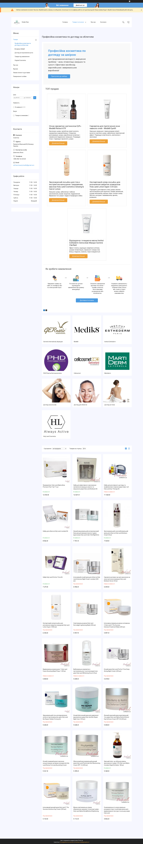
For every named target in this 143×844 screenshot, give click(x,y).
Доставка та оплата (87, 300)
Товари (15, 39)
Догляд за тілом (109, 405)
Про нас (93, 22)
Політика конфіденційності (82, 842)
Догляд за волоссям (49, 405)
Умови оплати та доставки (21, 72)
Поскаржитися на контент (67, 842)
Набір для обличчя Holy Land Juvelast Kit (55, 531)
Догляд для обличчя (80, 405)
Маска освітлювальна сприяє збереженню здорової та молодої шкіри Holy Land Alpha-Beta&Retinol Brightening (86, 809)
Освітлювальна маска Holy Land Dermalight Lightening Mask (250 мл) (84, 624)
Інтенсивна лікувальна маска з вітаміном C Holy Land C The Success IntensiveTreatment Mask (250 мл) (117, 625)
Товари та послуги (78, 22)
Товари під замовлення (22, 56)
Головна (65, 22)
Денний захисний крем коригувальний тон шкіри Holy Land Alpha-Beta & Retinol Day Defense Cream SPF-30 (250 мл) (116, 717)
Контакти (103, 22)
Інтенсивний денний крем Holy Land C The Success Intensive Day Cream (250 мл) (56, 808)
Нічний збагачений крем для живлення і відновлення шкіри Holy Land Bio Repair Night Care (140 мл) (86, 717)
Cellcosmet (77, 373)
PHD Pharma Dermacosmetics (52, 373)
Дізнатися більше (58, 143)
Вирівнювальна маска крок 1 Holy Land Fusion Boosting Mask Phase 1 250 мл (55, 670)
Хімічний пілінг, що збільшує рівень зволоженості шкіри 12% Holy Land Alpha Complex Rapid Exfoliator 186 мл (116, 763)
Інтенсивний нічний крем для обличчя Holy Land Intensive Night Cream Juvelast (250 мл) (86, 579)
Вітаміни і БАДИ (20, 49)
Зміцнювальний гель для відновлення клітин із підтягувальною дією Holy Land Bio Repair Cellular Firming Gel (55, 717)
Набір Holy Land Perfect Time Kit (53, 577)
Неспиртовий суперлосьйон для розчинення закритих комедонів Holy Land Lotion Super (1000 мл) (56, 625)
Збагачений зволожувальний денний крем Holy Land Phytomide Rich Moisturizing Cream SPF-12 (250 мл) (86, 763)
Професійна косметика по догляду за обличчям (23, 44)
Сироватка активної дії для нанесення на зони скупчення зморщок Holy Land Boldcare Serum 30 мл (117, 579)
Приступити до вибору (59, 76)
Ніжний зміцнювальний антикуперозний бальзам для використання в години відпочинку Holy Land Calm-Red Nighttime (86, 533)
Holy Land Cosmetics (49, 436)
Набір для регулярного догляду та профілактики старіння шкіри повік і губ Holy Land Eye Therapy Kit (116, 487)
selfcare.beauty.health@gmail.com (23, 165)
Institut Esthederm (110, 341)
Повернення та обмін (19, 76)
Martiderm (107, 373)
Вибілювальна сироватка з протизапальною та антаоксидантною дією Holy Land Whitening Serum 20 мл (85, 671)
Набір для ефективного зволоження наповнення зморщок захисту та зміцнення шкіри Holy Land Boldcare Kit (85, 487)
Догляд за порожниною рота (24, 52)
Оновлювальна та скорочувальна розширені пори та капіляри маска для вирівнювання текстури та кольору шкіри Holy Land (117, 810)
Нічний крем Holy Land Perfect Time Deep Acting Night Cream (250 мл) (117, 670)
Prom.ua (80, 840)
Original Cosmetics (20, 60)
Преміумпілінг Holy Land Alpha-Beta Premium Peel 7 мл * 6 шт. (54, 486)
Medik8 (76, 341)
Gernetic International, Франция (53, 341)
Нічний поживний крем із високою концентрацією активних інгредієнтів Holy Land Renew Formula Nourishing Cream (56, 763)
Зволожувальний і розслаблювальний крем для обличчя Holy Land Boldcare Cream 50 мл (116, 533)
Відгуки (15, 69)
